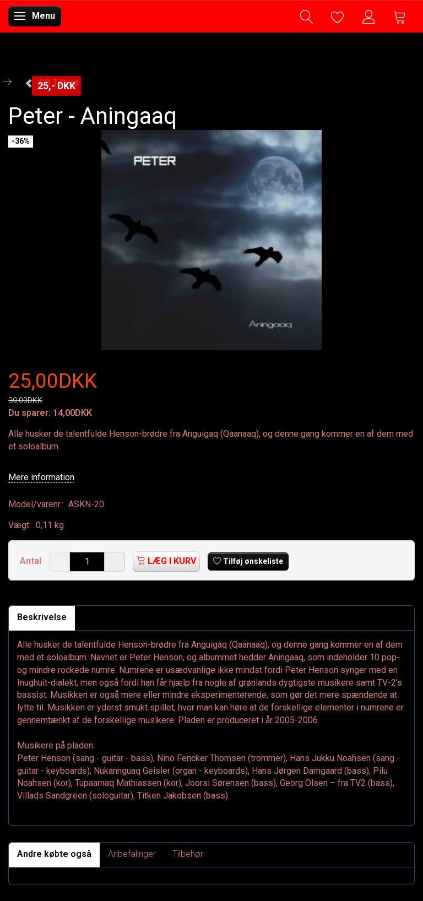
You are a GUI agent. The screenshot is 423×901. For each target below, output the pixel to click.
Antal (32, 561)
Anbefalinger (132, 854)
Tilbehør (187, 854)
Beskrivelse (42, 617)
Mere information (41, 477)
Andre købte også (54, 854)
